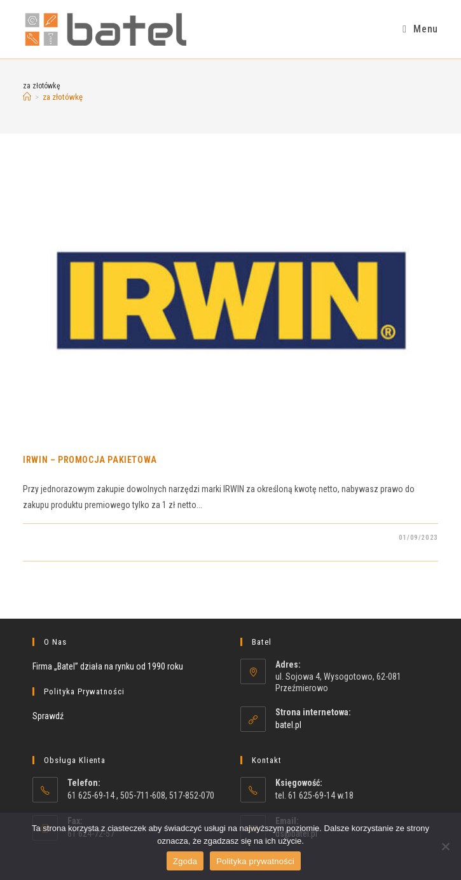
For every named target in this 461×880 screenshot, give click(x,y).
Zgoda (185, 861)
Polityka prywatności (255, 861)
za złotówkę (63, 97)
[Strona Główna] (27, 97)
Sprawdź (48, 716)
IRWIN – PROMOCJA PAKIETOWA (90, 460)
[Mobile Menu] (420, 29)
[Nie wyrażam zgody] (445, 846)
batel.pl (288, 725)
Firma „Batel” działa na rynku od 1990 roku (107, 666)
